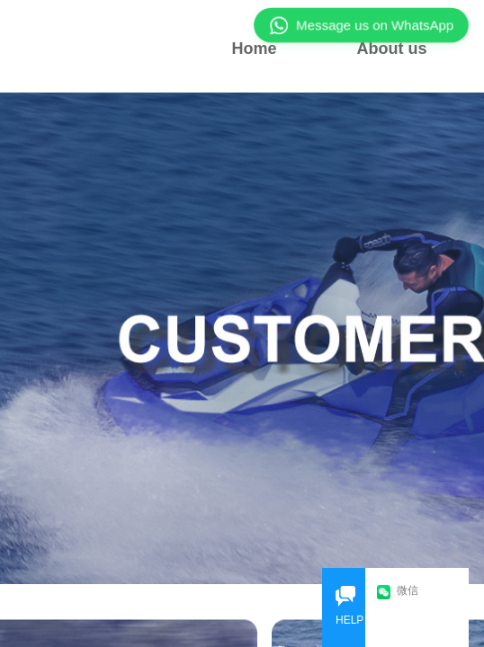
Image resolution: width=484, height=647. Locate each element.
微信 (397, 591)
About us (392, 49)
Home (253, 49)
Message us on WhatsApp (361, 25)
